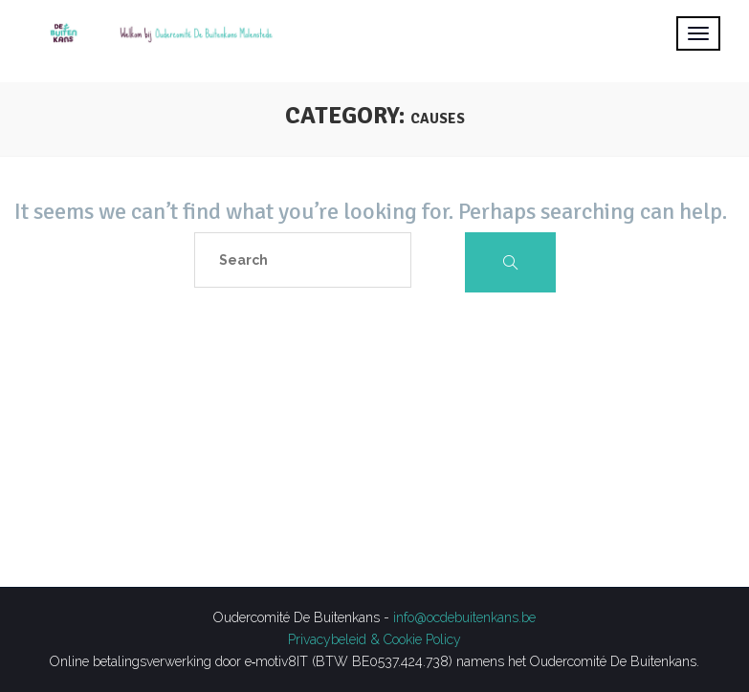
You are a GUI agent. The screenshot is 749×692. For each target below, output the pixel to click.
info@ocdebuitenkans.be (464, 617)
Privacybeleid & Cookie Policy (374, 639)
